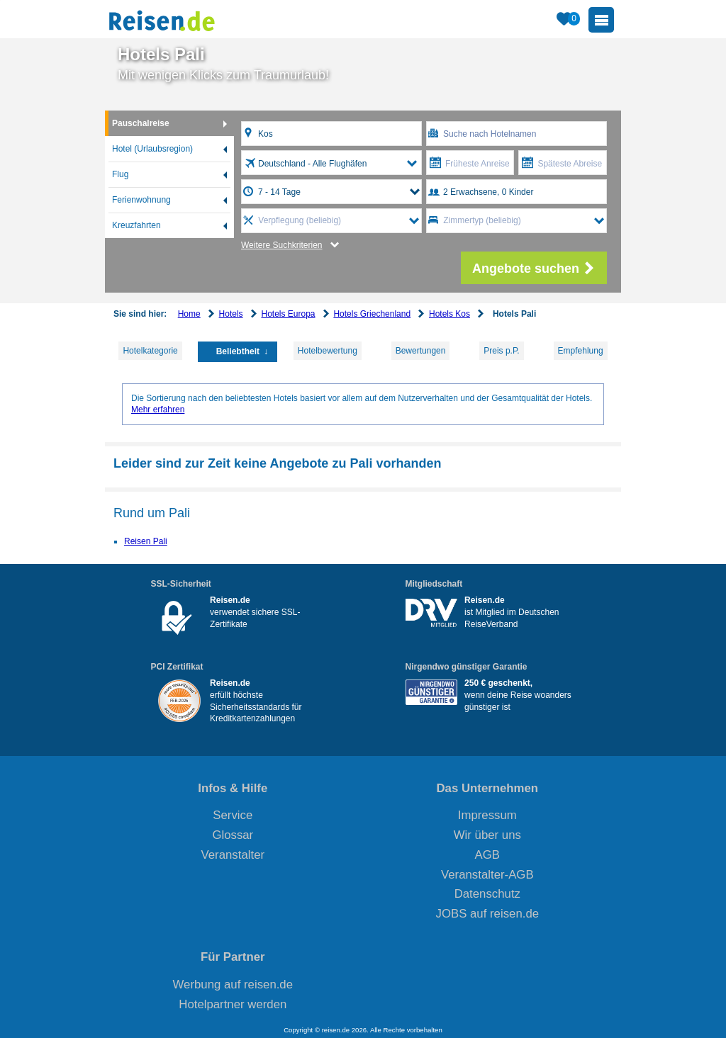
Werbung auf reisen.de (233, 984)
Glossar (232, 835)
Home (189, 314)
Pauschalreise (140, 123)
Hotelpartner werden (232, 1004)
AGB (487, 855)
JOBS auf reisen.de (488, 913)
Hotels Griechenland (372, 314)
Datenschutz (487, 894)
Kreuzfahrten (136, 225)
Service (232, 815)
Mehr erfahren (157, 409)
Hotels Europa (288, 314)
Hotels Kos (449, 314)
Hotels (231, 314)
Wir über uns (487, 835)
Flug (120, 174)
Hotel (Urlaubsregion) (152, 149)
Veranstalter (233, 855)
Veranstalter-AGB (487, 874)
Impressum (487, 815)
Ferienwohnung (141, 200)
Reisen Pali (145, 541)
